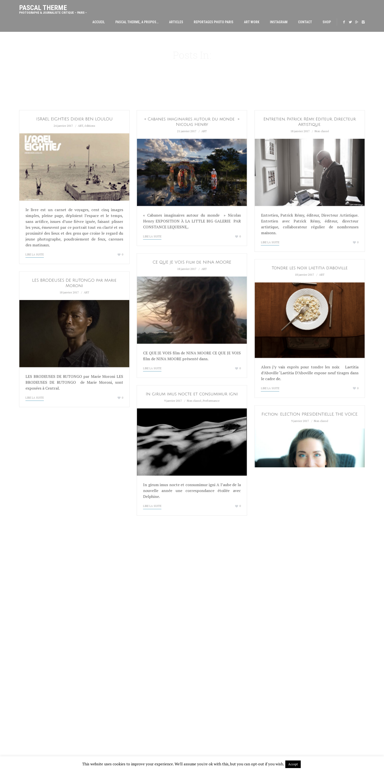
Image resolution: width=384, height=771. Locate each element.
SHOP (327, 22)
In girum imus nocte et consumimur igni (192, 394)
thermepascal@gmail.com (323, 593)
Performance (211, 401)
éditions (89, 125)
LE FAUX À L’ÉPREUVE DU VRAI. (130, 625)
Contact (305, 22)
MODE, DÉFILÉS (212, 619)
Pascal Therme (53, 7)
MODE (205, 707)
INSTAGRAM (279, 22)
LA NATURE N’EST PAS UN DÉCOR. (132, 584)
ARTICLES (176, 22)
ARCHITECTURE (212, 607)
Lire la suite (34, 254)
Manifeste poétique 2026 (128, 607)
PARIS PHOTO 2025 (121, 631)
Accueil (98, 22)
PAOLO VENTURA (120, 642)
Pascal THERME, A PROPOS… (136, 22)
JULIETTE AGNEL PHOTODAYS (129, 654)
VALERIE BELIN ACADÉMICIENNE (131, 601)
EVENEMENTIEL (212, 648)
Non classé (322, 131)
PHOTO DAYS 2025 (121, 660)
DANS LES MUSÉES (214, 719)
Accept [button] (293, 764)
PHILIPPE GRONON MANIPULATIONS (134, 595)
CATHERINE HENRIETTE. (125, 613)
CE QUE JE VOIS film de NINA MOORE (192, 262)
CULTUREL (208, 613)
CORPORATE (209, 654)
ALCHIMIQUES (211, 683)
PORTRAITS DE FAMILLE (218, 642)
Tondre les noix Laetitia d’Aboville (310, 268)
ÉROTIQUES (209, 701)
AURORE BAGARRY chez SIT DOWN (133, 636)
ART (80, 125)
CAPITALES (208, 689)
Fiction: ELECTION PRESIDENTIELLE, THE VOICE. (310, 414)
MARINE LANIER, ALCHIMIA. (128, 619)
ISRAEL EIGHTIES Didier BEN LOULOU (74, 119)
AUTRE (205, 724)
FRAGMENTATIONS (214, 713)
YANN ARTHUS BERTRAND (126, 589)
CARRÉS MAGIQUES (215, 695)
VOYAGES (207, 636)
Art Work (251, 22)
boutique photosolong (317, 601)
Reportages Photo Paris (213, 22)
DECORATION (210, 631)
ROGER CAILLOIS (120, 648)
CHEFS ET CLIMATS (214, 625)
